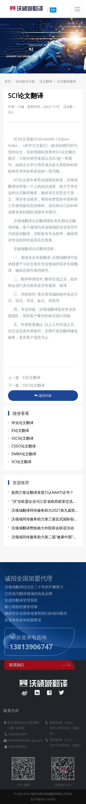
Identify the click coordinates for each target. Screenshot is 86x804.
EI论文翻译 (31, 377)
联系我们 (39, 667)
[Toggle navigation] (77, 9)
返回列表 (43, 395)
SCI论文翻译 (21, 461)
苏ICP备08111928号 (43, 799)
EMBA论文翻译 (23, 453)
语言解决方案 (25, 81)
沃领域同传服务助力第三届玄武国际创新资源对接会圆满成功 (44, 519)
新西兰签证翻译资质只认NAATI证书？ (42, 492)
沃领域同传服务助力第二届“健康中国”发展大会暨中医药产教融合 (44, 536)
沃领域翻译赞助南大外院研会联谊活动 (42, 527)
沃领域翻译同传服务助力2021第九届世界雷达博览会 (44, 510)
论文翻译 (45, 81)
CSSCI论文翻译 (23, 446)
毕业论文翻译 (22, 422)
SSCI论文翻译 (34, 385)
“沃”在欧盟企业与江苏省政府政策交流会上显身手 (44, 501)
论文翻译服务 (66, 81)
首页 (8, 81)
